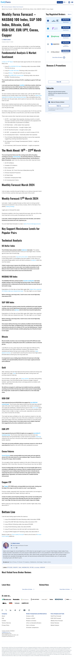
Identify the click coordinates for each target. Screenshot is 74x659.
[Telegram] (15, 610)
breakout (33, 260)
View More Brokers (57, 57)
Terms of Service (6, 623)
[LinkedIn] (10, 610)
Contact (4, 620)
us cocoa (36, 567)
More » (70, 14)
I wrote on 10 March (7, 61)
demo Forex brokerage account (32, 224)
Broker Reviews (55, 623)
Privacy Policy (5, 625)
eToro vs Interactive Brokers (33, 623)
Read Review (66, 22)
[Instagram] (29, 610)
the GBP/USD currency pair (16, 75)
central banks (16, 156)
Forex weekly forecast (18, 534)
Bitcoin (11, 73)
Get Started (66, 19)
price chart (35, 407)
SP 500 (31, 567)
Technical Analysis (8, 6)
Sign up (59, 105)
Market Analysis (55, 625)
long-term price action (22, 257)
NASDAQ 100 (25, 567)
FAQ (3, 618)
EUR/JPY (15, 567)
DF (2, 7)
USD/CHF (42, 567)
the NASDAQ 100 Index (15, 66)
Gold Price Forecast (56, 616)
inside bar (38, 436)
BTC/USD (9, 567)
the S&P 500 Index (14, 70)
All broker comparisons (32, 627)
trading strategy (10, 206)
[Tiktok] (20, 610)
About (3, 616)
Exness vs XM (30, 616)
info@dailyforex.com (6, 632)
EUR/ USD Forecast (56, 618)
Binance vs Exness (31, 620)
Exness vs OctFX (30, 618)
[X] (6, 610)
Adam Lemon (16, 543)
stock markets (25, 378)
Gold (14, 373)
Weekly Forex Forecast (17, 6)
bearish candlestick (28, 280)
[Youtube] (24, 610)
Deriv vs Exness (30, 625)
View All (59, 82)
